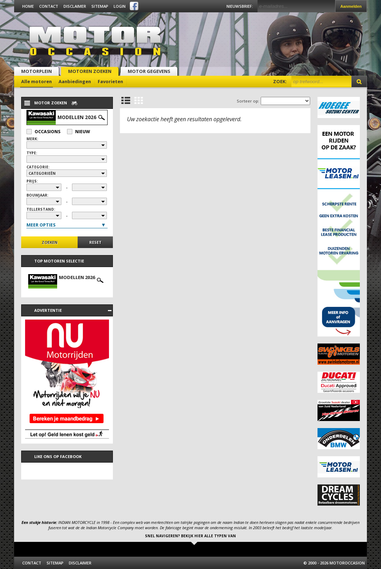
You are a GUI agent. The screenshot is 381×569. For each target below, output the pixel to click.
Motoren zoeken (89, 71)
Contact (48, 6)
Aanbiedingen (75, 81)
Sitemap (99, 6)
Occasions (43, 132)
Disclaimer (75, 6)
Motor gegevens (149, 71)
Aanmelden (351, 6)
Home (28, 6)
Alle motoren (36, 81)
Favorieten (110, 81)
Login (120, 6)
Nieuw (78, 132)
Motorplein (36, 71)
